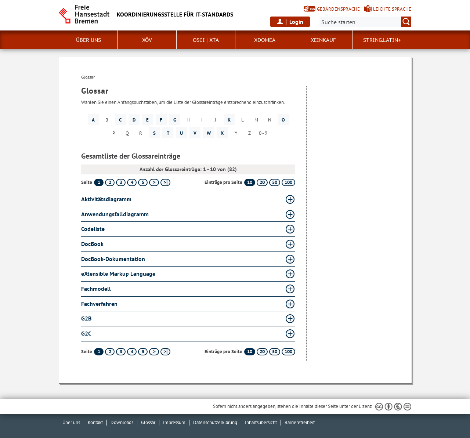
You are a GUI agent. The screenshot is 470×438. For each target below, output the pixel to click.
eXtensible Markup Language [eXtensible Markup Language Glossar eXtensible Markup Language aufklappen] (118, 273)
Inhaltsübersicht (261, 422)
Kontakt (95, 422)
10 (249, 182)
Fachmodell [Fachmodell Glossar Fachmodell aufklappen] (96, 288)
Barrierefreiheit (300, 422)
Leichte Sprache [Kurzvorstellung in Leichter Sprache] (392, 9)
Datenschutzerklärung (215, 422)
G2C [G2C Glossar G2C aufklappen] (86, 333)
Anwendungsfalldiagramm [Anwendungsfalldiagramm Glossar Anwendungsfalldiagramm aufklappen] (115, 214)
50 (274, 182)
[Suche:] (365, 22)
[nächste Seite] (154, 182)
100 (288, 182)
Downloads (122, 422)
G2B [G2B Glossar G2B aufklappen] (86, 318)
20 (262, 182)
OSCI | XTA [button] (206, 40)
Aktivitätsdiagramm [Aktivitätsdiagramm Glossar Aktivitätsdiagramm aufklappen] (106, 199)
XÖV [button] (147, 40)
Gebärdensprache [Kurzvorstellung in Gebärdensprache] (338, 9)
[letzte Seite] (165, 182)
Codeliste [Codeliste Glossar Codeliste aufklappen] (93, 228)
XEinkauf (323, 40)
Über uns (71, 422)
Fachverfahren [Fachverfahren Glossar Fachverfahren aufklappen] (99, 303)
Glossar (148, 422)
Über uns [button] (88, 40)
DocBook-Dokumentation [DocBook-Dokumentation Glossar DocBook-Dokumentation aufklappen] (113, 259)
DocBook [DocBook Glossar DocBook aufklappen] (92, 243)
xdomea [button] (264, 40)
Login (296, 21)
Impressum (174, 422)
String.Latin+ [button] (382, 40)
